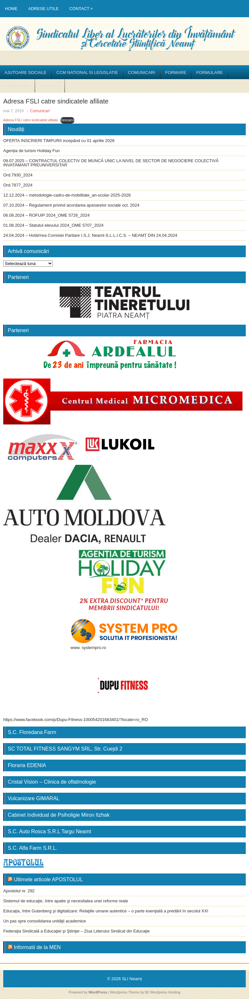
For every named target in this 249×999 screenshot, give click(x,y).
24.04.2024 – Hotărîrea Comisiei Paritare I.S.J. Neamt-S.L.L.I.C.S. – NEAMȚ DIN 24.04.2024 (90, 235)
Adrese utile (43, 8)
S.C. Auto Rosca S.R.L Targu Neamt (49, 831)
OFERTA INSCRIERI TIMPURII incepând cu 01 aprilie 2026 (58, 140)
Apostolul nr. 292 (19, 890)
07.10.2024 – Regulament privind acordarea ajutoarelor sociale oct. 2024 (71, 205)
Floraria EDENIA (27, 765)
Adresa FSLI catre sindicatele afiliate (30, 120)
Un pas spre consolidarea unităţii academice (44, 921)
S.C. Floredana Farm (32, 732)
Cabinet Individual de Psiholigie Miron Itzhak (59, 815)
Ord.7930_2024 (17, 175)
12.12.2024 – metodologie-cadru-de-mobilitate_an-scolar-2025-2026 (67, 195)
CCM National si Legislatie (87, 72)
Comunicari (141, 72)
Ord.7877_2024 (17, 185)
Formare (175, 72)
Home (11, 8)
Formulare (209, 72)
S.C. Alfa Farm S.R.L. (32, 848)
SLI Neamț (132, 978)
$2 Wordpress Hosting (163, 992)
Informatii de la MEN (37, 947)
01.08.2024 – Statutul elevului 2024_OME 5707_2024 (53, 225)
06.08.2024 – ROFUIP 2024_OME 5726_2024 (46, 215)
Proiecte (20, 84)
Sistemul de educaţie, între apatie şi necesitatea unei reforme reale (65, 900)
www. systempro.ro (88, 647)
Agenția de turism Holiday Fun (31, 150)
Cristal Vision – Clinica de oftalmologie (52, 782)
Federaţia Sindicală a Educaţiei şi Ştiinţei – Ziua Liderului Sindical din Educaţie (76, 931)
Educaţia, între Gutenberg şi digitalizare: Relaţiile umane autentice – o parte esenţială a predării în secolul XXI (105, 911)
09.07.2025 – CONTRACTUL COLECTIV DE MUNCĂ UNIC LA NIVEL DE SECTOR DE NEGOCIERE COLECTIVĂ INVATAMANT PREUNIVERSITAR (111, 162)
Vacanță (49, 86)
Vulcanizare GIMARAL (33, 798)
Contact (82, 5)
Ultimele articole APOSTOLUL (48, 879)
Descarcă (67, 120)
